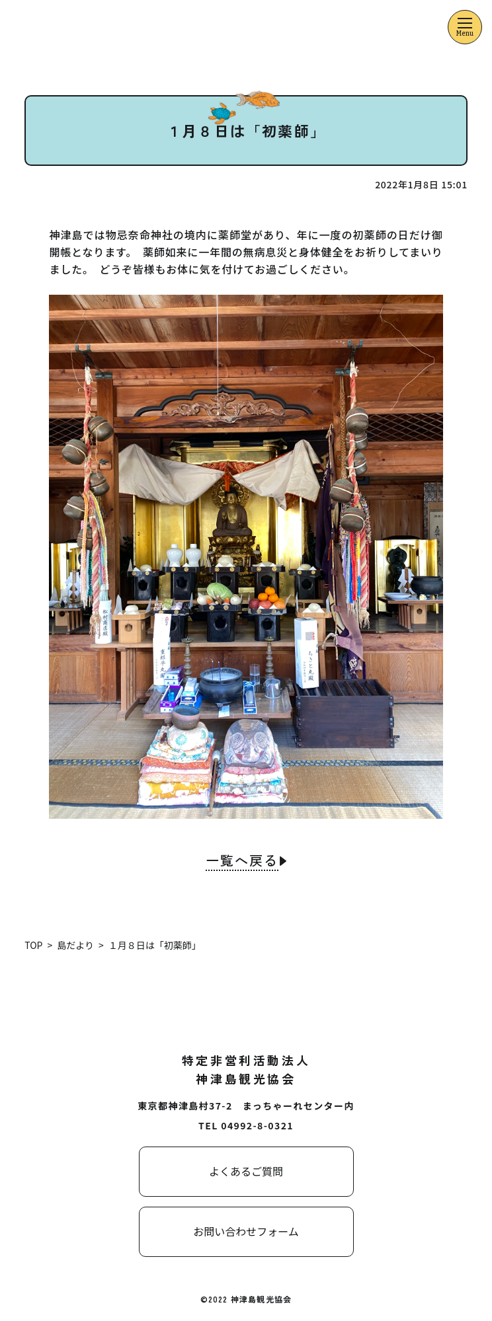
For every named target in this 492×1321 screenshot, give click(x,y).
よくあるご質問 (246, 1171)
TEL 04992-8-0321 (246, 1125)
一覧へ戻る (242, 862)
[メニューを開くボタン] (465, 27)
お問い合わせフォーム (246, 1231)
